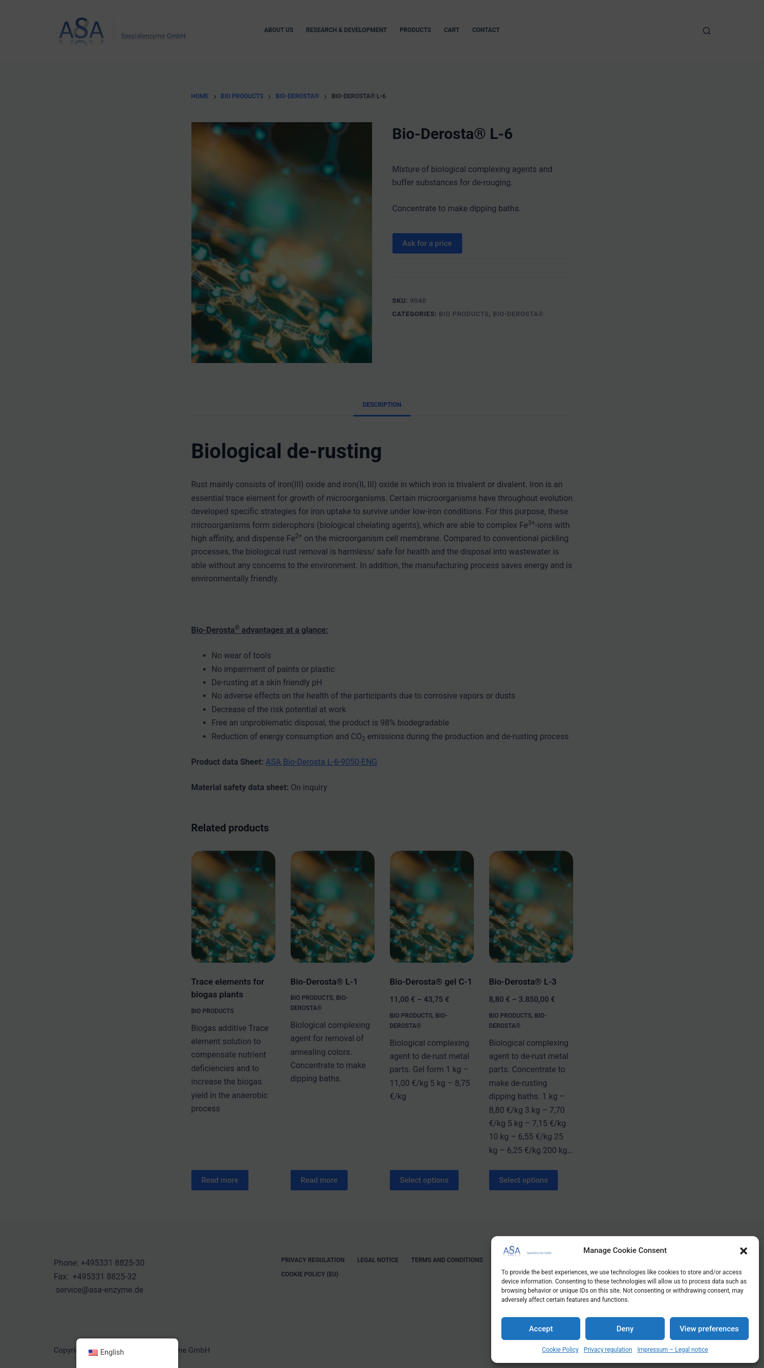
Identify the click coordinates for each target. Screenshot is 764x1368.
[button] (744, 1251)
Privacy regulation (608, 1349)
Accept (541, 1328)
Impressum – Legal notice (672, 1349)
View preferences (709, 1328)
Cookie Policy (560, 1349)
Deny (625, 1328)
